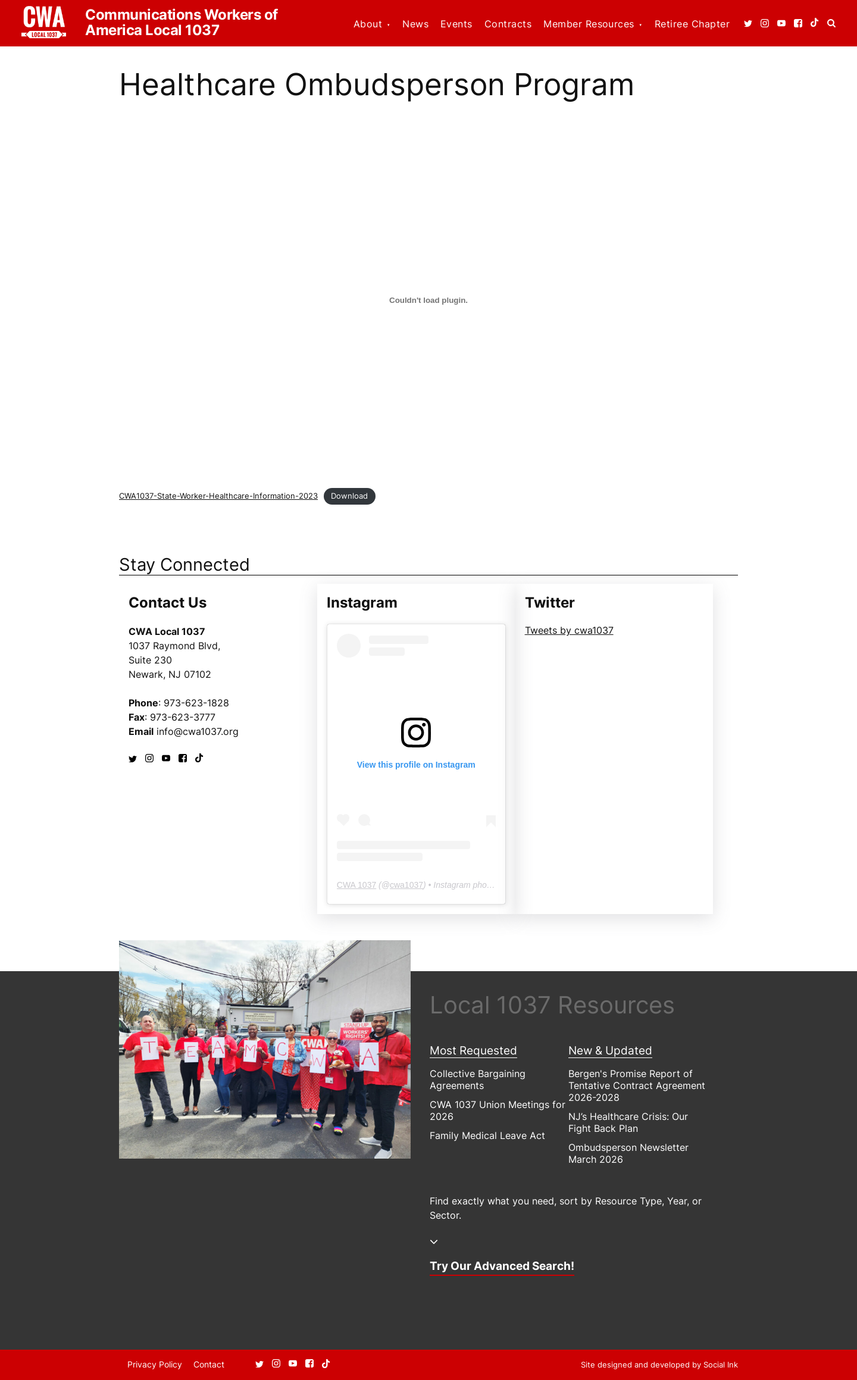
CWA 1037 (356, 885)
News (415, 24)
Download (349, 496)
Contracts (507, 24)
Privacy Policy (154, 1364)
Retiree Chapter (692, 24)
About (368, 24)
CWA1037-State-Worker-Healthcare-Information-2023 (218, 496)
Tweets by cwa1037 (569, 630)
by (659, 1364)
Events (456, 24)
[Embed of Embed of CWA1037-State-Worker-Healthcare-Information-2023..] (428, 299)
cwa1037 (406, 885)
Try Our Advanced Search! (502, 1266)
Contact (208, 1364)
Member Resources (588, 24)
